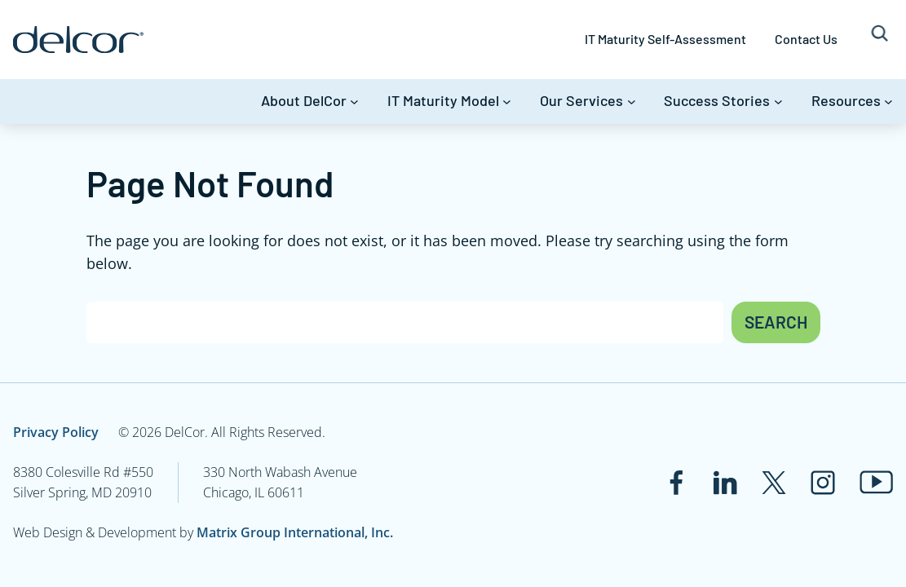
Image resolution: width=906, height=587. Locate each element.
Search (776, 321)
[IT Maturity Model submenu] (506, 101)
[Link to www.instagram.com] (823, 482)
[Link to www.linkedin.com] (725, 482)
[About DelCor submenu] (354, 101)
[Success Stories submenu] (778, 101)
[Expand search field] (879, 40)
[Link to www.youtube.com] (876, 482)
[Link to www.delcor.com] (78, 39)
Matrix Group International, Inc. (295, 532)
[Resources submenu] (888, 101)
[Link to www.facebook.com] (676, 482)
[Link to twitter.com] (774, 482)
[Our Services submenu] (631, 101)
